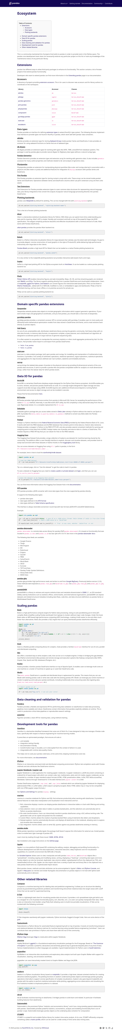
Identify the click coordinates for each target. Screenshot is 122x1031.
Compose (21, 883)
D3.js (31, 281)
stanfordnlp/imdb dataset (52, 453)
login (79, 471)
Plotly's (19, 279)
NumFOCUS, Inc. (28, 1028)
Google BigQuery (72, 581)
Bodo (19, 610)
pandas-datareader (25, 528)
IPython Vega (22, 934)
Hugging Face (22, 435)
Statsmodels (22, 1003)
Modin (19, 672)
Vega (36, 937)
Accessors (28, 28)
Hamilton (21, 728)
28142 (61, 837)
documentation (75, 485)
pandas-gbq (22, 578)
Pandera (20, 704)
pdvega (20, 97)
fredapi (20, 420)
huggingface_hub (69, 443)
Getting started (75, 3)
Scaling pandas (27, 40)
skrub (19, 994)
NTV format (42, 501)
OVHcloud (45, 1028)
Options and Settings (27, 792)
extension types (52, 132)
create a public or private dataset (62, 471)
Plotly (19, 276)
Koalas (20, 664)
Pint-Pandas (22, 175)
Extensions (25, 25)
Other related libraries (29, 47)
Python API (26, 279)
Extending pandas (75, 75)
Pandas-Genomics (24, 155)
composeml (22, 113)
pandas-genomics (24, 101)
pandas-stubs (22, 828)
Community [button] (98, 3)
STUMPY (20, 1014)
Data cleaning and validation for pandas (36, 43)
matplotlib (56, 974)
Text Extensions (23, 186)
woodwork (22, 124)
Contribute (108, 3)
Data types (28, 30)
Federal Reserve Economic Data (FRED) (55, 423)
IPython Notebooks (24, 286)
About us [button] (64, 3)
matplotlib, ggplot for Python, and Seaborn (34, 284)
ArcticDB (20, 380)
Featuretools (22, 923)
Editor (79, 868)
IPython (20, 761)
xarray (19, 362)
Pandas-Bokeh (22, 248)
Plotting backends (31, 32)
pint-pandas (22, 105)
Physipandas (22, 164)
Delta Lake (61, 412)
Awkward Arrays (55, 141)
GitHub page (54, 841)
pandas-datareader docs (86, 534)
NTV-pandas (22, 488)
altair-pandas (22, 227)
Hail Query (21, 328)
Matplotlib (30, 201)
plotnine (20, 940)
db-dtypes (21, 147)
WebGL (23, 281)
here (40, 394)
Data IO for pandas (28, 38)
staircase (21, 121)
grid (18, 919)
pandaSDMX (22, 589)
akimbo (20, 93)
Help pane (27, 871)
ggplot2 (33, 943)
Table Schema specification (44, 503)
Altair (19, 214)
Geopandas (21, 308)
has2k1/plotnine (95, 948)
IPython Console (90, 868)
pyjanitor (20, 715)
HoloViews (68, 264)
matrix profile (35, 1020)
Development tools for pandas (32, 45)
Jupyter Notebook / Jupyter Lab (29, 770)
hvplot (19, 261)
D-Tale (19, 894)
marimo (20, 795)
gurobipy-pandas (24, 117)
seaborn (20, 971)
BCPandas (21, 397)
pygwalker (21, 951)
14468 (51, 837)
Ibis (18, 653)
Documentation (87, 3)
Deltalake (21, 408)
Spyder (20, 844)
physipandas (22, 109)
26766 (56, 837)
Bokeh (19, 237)
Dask (19, 644)
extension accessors (47, 82)
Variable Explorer (25, 856)
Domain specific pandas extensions (34, 36)
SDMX (84, 592)
